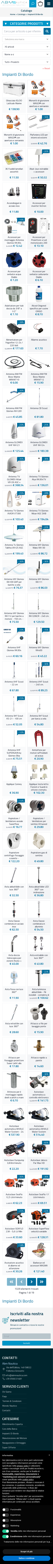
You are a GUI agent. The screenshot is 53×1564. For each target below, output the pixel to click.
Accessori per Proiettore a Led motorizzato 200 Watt (39, 240)
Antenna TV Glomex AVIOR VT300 (14, 512)
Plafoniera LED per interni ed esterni (39, 136)
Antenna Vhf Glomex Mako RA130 (39, 546)
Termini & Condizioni (11, 1401)
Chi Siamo (6, 1391)
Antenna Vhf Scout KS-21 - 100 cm (14, 717)
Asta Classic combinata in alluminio (39, 923)
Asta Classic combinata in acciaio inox (14, 923)
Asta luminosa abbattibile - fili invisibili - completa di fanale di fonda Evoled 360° (39, 992)
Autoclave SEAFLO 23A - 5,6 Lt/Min (14, 1230)
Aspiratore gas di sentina (39, 854)
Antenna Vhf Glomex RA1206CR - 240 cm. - (39, 616)
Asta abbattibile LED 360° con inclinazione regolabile (39, 889)
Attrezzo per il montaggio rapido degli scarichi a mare (14, 1094)
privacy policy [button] (23, 1466)
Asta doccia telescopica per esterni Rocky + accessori (14, 958)
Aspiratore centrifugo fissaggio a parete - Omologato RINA (14, 855)
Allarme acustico (39, 339)
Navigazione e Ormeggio (14, 1442)
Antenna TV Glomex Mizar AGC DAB (38, 512)
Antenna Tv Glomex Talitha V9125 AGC (14, 546)
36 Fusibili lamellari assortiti (14, 170)
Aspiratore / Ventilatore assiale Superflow (14, 821)
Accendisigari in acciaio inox (14, 205)
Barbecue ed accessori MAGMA (39, 1264)
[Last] (41, 1282)
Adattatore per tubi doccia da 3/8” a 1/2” (14, 308)
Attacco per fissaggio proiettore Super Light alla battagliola (14, 1060)
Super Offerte (9, 1447)
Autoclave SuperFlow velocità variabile (39, 1230)
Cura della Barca (9, 1428)
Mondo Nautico (9, 1405)
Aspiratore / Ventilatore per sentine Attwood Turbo (39, 821)
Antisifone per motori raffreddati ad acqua (39, 752)
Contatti (6, 1410)
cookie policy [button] (27, 1479)
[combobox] (22, 31)
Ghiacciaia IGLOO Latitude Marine (14, 102)
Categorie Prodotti (26, 23)
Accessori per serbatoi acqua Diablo (14, 274)
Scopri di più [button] (26, 1551)
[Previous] (21, 1282)
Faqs (4, 1396)
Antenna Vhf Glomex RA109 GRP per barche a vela (14, 582)
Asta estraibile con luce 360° (39, 957)
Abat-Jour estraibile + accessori (39, 170)
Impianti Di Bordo (10, 1433)
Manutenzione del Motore (14, 1438)
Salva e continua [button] (26, 1558)
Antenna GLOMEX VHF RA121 (14, 444)
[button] (49, 1455)
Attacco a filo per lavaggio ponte (39, 1025)
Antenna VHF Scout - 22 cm (14, 683)
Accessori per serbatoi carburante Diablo (39, 274)
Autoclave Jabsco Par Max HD (39, 1162)
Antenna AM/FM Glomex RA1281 (14, 410)
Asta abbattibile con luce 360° (14, 888)
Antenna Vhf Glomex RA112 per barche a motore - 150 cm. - (14, 616)
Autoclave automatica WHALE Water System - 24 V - (14, 1129)
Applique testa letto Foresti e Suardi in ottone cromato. (38, 787)
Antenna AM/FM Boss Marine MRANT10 (14, 376)
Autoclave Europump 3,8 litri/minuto (14, 1162)
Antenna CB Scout (39, 408)
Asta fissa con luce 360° (14, 991)
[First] (11, 1282)
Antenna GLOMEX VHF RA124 (38, 444)
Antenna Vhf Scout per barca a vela (39, 717)
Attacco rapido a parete (39, 1059)
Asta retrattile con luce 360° (14, 1025)
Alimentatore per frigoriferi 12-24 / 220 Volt (14, 342)
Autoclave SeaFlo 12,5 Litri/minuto (14, 1196)
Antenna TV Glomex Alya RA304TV (38, 478)
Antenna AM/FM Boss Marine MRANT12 (39, 376)
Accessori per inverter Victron (39, 205)
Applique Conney (14, 784)
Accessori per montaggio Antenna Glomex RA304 (14, 240)
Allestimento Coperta (12, 1424)
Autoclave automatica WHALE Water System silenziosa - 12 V (38, 1129)
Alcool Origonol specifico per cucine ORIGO (39, 308)
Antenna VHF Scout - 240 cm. (38, 683)
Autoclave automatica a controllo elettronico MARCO (39, 1094)
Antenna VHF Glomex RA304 (14, 649)
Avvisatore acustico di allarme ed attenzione (14, 1265)
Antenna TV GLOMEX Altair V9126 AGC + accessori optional (14, 479)
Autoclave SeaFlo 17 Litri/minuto (39, 1196)
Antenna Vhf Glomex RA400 (39, 649)
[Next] (31, 1282)
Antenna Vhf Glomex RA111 (39, 581)
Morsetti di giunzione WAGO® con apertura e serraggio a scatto (39, 103)
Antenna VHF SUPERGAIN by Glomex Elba (14, 752)
